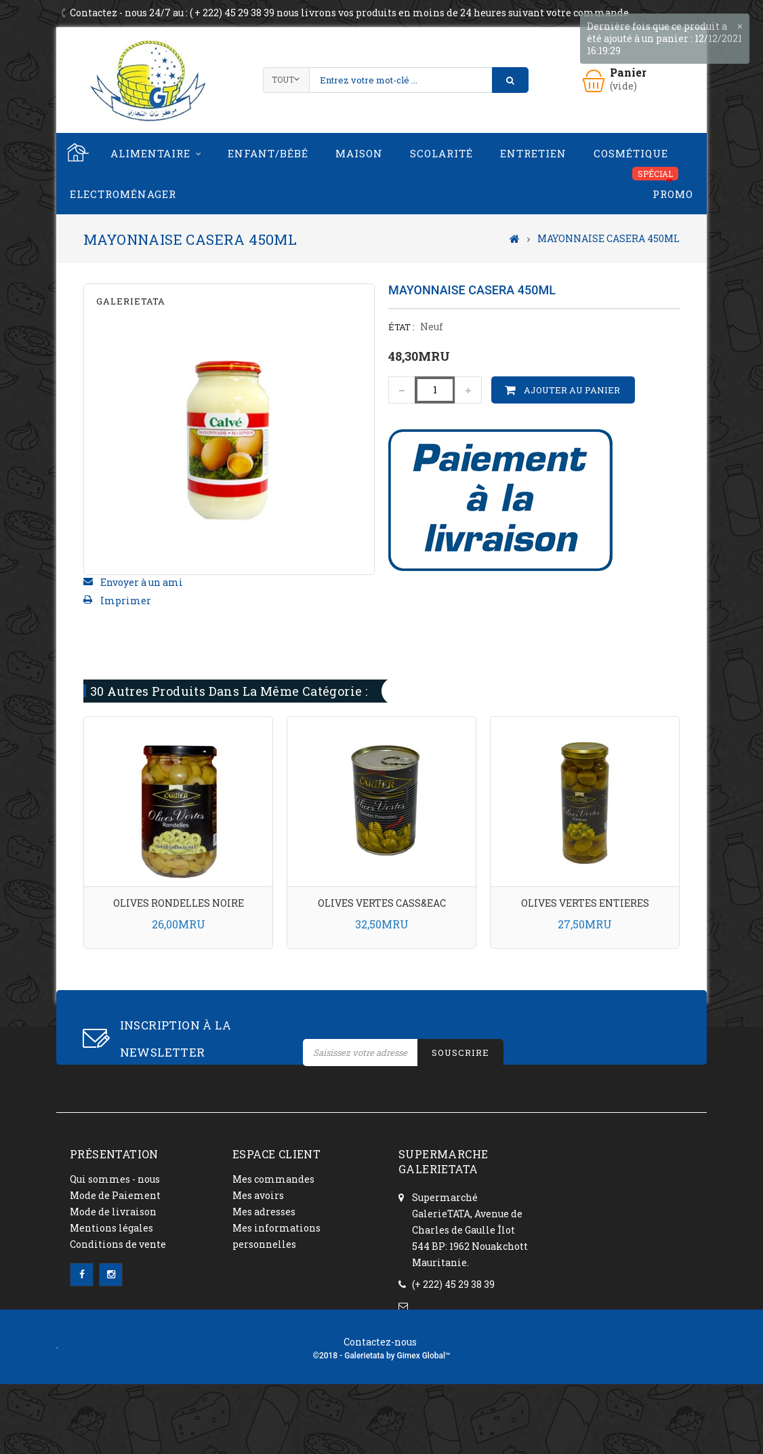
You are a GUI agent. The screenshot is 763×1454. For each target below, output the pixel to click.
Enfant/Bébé (268, 153)
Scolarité (441, 153)
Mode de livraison (113, 1211)
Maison (359, 153)
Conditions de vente (118, 1244)
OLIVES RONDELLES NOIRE (178, 903)
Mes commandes (273, 1179)
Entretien (533, 153)
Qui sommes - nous (115, 1179)
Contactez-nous (380, 1400)
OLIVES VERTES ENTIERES (585, 903)
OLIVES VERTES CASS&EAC (382, 903)
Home (76, 153)
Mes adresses (263, 1211)
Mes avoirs (258, 1195)
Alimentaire (150, 153)
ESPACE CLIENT (276, 1154)
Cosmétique (631, 153)
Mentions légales (111, 1227)
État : (401, 327)
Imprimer (125, 600)
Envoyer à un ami (141, 582)
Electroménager (123, 194)
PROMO (673, 194)
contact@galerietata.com (458, 1315)
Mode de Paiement (115, 1195)
